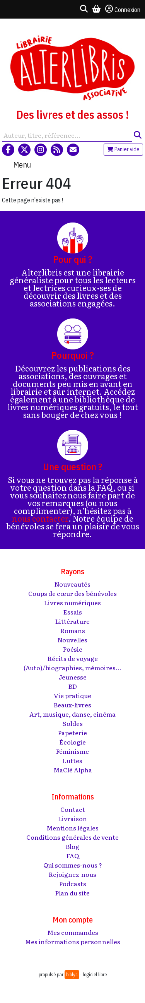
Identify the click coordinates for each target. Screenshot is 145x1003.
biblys (72, 974)
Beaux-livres (72, 704)
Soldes (73, 723)
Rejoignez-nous (72, 874)
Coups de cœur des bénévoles (72, 593)
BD (72, 686)
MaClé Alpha (72, 769)
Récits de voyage (73, 658)
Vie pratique (72, 695)
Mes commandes (72, 932)
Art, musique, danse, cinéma (72, 714)
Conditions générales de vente (72, 837)
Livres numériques (72, 602)
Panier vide (123, 149)
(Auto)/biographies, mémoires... (72, 667)
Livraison (72, 818)
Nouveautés (72, 584)
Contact (72, 809)
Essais (72, 611)
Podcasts (72, 883)
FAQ (73, 855)
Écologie (73, 741)
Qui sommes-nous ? (72, 864)
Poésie (72, 649)
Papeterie (72, 732)
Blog (72, 846)
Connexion (122, 9)
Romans (72, 630)
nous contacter (40, 518)
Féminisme (72, 751)
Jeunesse (73, 676)
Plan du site (72, 892)
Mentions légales (72, 827)
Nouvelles (72, 639)
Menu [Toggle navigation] (22, 164)
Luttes (72, 760)
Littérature (72, 621)
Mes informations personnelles (72, 941)
